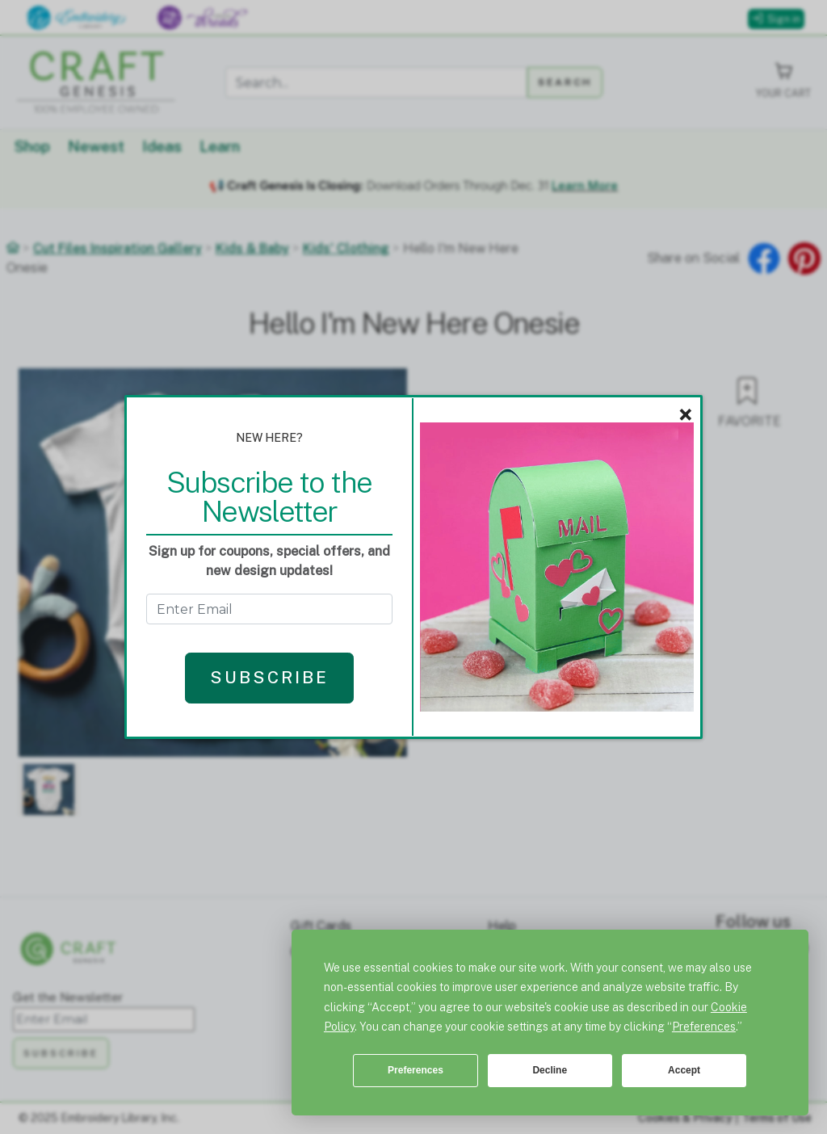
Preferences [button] (704, 1026)
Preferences (415, 1070)
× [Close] (685, 415)
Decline (549, 1070)
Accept (684, 1070)
